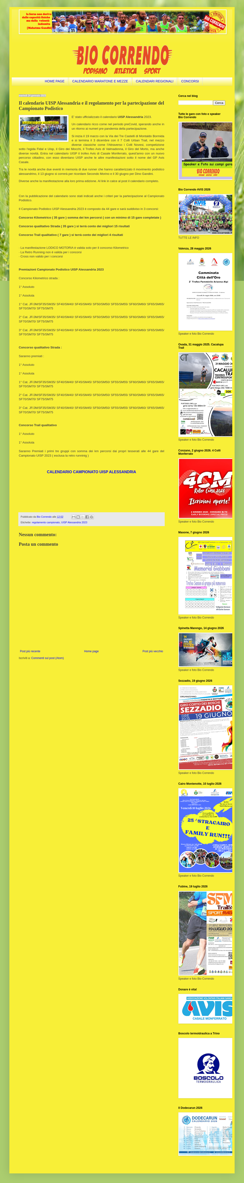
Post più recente (30, 651)
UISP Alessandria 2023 (74, 522)
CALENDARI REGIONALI (154, 81)
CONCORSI (190, 81)
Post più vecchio (153, 651)
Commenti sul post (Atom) (47, 658)
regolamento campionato (46, 522)
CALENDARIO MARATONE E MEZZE (100, 81)
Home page (91, 651)
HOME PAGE (55, 81)
